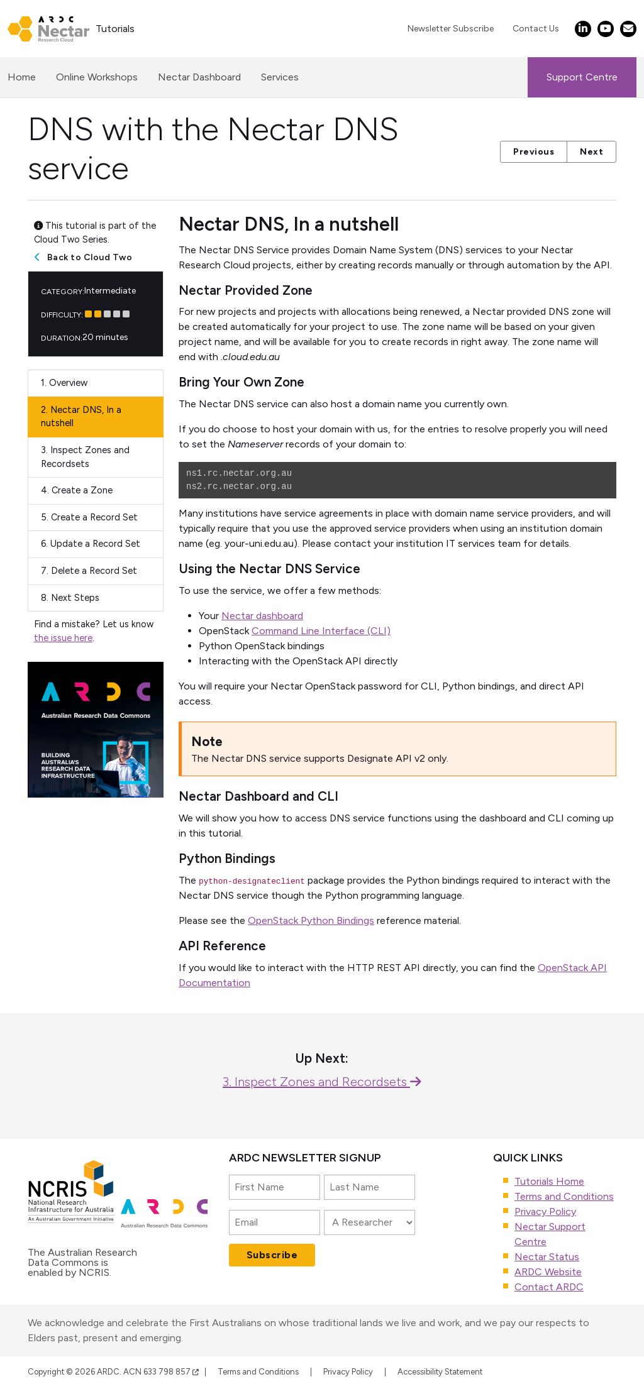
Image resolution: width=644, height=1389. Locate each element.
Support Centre (582, 77)
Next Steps (70, 597)
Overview (64, 382)
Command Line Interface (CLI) (321, 631)
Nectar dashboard (262, 616)
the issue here (63, 638)
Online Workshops (97, 77)
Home (22, 76)
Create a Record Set (89, 517)
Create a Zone (77, 490)
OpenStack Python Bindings (311, 920)
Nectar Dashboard (199, 77)
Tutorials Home (549, 1181)
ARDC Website (548, 1272)
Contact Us (536, 28)
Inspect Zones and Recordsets (85, 456)
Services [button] (280, 77)
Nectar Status (546, 1257)
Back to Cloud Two (90, 257)
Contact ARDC (549, 1287)
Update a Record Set (90, 543)
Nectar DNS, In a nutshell (81, 416)
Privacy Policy (545, 1211)
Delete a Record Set (89, 570)
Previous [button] (533, 151)
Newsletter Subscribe (451, 28)
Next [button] (591, 151)
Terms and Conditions (564, 1196)
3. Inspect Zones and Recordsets (322, 1081)
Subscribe (272, 1255)
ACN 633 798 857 (161, 1371)
